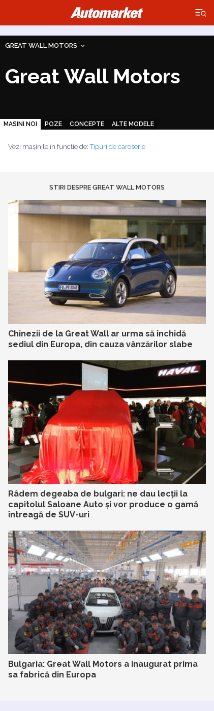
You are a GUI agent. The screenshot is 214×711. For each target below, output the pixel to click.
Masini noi (20, 124)
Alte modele (133, 124)
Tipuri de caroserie (117, 146)
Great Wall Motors (41, 45)
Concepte (87, 124)
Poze (53, 124)
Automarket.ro (107, 13)
